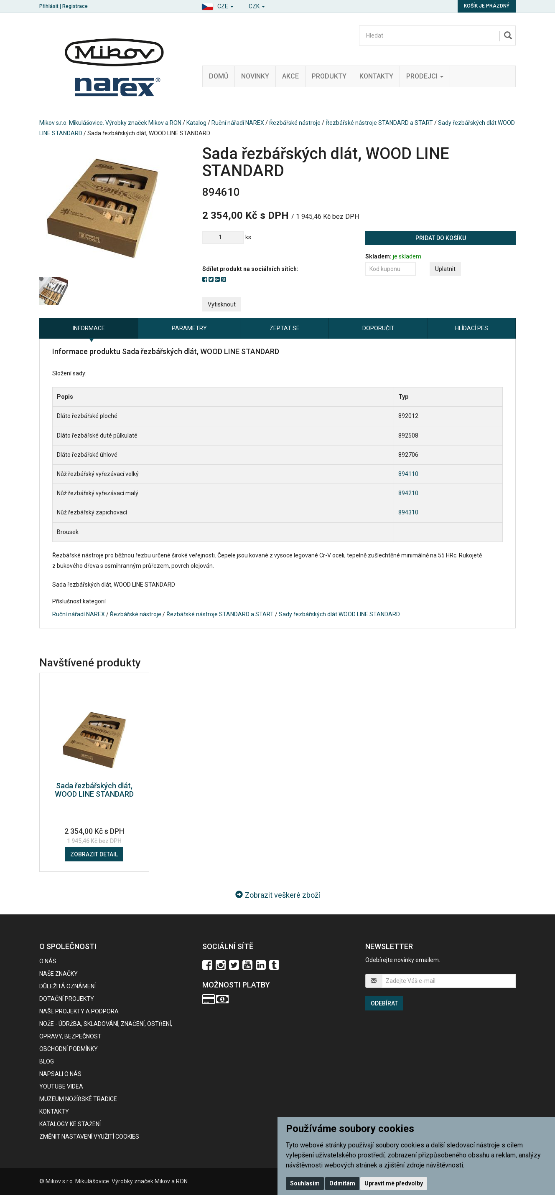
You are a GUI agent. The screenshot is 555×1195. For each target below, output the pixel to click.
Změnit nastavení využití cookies (89, 1136)
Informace (89, 328)
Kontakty (376, 76)
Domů (218, 76)
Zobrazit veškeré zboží (277, 895)
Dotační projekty (66, 998)
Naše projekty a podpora (79, 1011)
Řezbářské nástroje (295, 122)
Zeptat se (285, 328)
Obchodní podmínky (68, 1049)
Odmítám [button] (342, 1183)
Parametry (189, 328)
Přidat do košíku (440, 238)
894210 (408, 493)
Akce (290, 76)
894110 (408, 474)
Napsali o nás (60, 1074)
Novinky (255, 76)
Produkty (329, 76)
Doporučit (378, 328)
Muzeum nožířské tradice (78, 1099)
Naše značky (58, 973)
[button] (217, 5)
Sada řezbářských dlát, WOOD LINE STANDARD (94, 789)
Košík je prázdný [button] (486, 6)
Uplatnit (445, 269)
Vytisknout (222, 304)
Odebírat (384, 1003)
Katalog (196, 122)
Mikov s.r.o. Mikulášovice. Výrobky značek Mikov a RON (110, 122)
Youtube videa (61, 1086)
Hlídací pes (471, 328)
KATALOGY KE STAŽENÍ (70, 1124)
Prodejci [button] (424, 76)
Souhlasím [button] (305, 1183)
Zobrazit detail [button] (94, 854)
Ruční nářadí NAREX (237, 122)
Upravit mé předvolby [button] (393, 1183)
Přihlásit (49, 6)
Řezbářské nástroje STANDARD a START (379, 122)
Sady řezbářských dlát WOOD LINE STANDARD (339, 614)
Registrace (75, 6)
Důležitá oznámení (67, 986)
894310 (408, 512)
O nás (47, 961)
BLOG (46, 1061)
